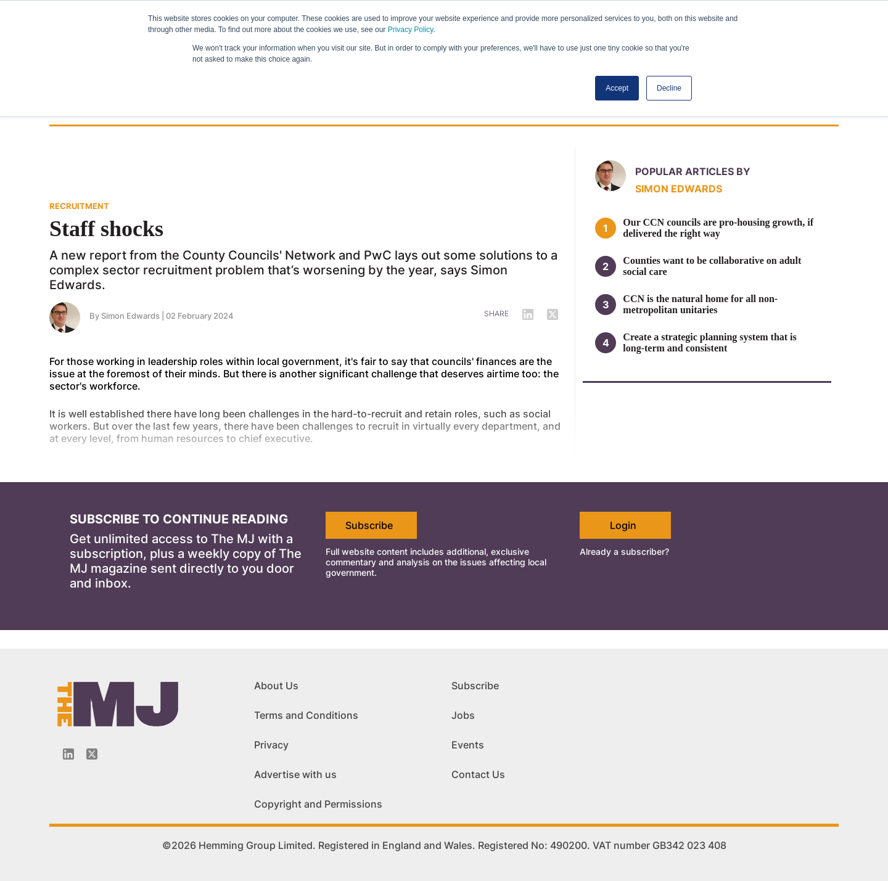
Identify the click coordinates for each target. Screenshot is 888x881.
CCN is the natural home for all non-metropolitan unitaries (700, 304)
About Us (276, 685)
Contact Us (478, 774)
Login (623, 525)
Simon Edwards (678, 188)
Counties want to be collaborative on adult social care (712, 266)
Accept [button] (617, 88)
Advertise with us (295, 774)
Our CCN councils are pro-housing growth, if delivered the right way (718, 228)
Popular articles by (692, 171)
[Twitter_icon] (91, 754)
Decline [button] (669, 88)
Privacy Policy (411, 29)
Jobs (463, 715)
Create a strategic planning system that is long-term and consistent (709, 342)
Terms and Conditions (306, 715)
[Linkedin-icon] (68, 754)
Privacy (271, 745)
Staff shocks (106, 228)
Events (467, 745)
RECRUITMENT (79, 206)
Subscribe (369, 525)
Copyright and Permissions (318, 804)
